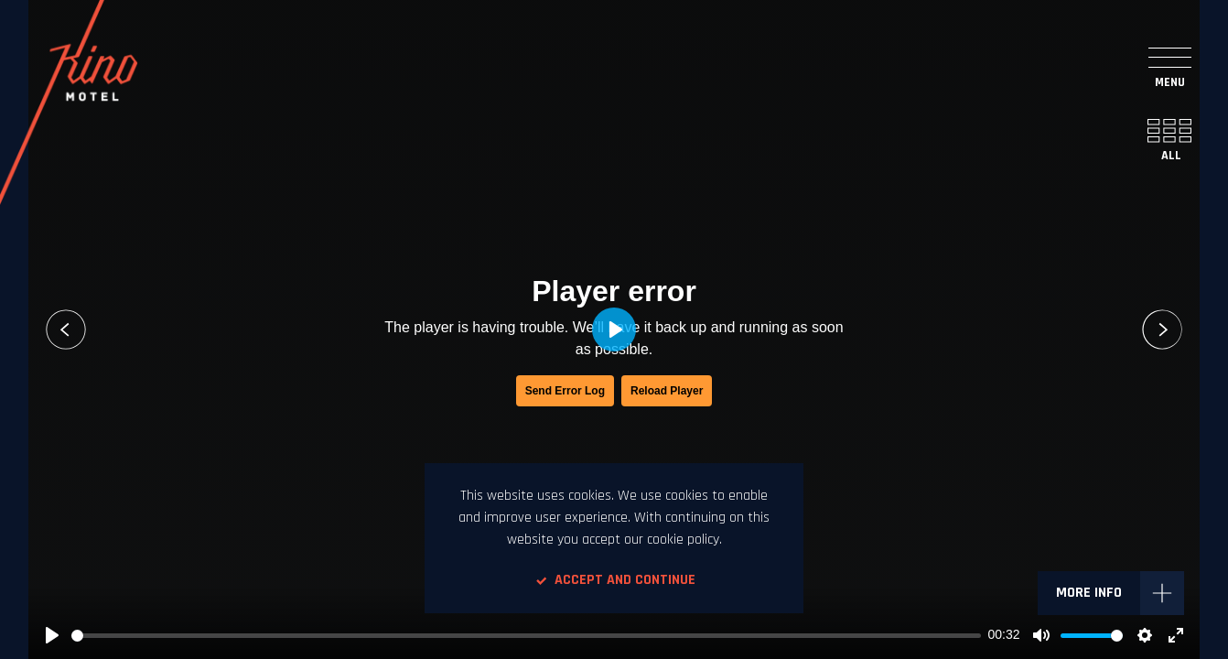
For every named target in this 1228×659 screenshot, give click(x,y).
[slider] (526, 635)
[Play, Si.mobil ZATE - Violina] (52, 635)
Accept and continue (614, 579)
